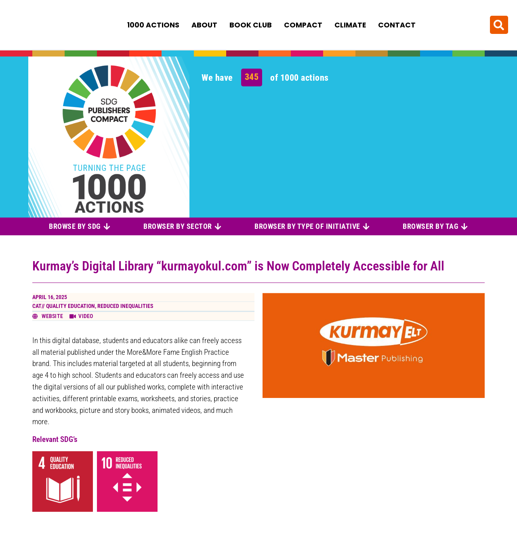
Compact (303, 24)
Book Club (250, 24)
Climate (350, 24)
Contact (397, 24)
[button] (499, 24)
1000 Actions (153, 24)
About (204, 24)
